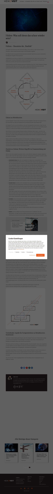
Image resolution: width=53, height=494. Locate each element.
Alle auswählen (40, 255)
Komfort (23, 252)
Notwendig (10, 252)
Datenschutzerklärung (20, 249)
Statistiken (17, 252)
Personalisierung (29, 252)
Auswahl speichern (31, 255)
